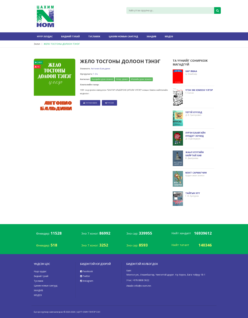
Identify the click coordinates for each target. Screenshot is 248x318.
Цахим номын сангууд (123, 36)
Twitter (85, 276)
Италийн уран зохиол (141, 79)
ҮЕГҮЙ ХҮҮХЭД (193, 112)
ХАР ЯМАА (191, 71)
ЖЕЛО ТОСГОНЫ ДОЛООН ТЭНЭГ (62, 43)
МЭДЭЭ (169, 36)
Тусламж (94, 36)
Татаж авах (90, 103)
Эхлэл (37, 43)
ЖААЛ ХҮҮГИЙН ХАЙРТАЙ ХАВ (194, 154)
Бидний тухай (70, 36)
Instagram (86, 280)
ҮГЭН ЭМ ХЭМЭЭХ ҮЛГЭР (199, 90)
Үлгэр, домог (122, 79)
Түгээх (109, 103)
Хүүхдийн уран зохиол (102, 79)
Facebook (86, 271)
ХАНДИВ (151, 36)
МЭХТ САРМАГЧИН (196, 172)
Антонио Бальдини (100, 68)
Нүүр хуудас (45, 36)
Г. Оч (95, 73)
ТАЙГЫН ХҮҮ (192, 193)
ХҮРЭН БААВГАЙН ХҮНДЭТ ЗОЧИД (195, 134)
